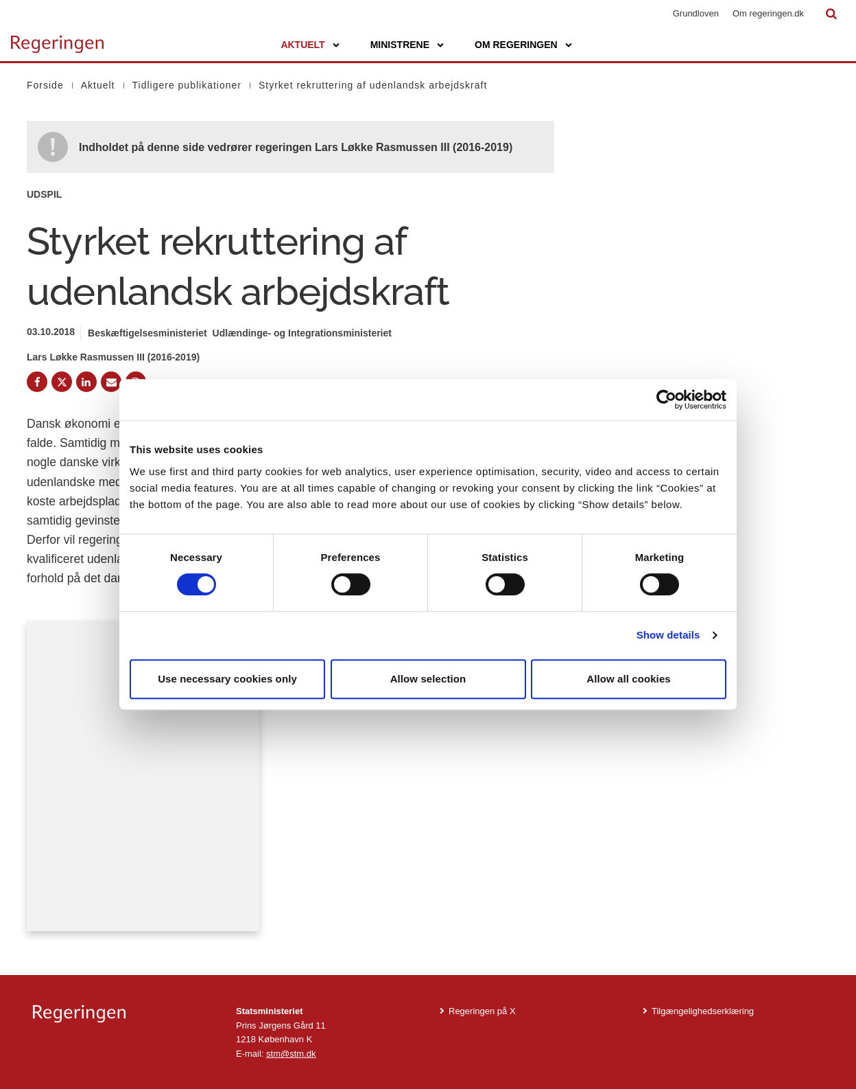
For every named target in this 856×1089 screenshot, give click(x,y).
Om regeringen (516, 44)
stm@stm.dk (291, 1053)
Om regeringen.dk (768, 13)
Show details (668, 635)
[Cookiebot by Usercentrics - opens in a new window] (666, 399)
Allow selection (428, 679)
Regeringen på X (482, 1011)
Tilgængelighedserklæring (703, 1011)
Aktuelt (302, 44)
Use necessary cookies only (227, 679)
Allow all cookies (628, 679)
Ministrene (399, 44)
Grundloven (696, 13)
